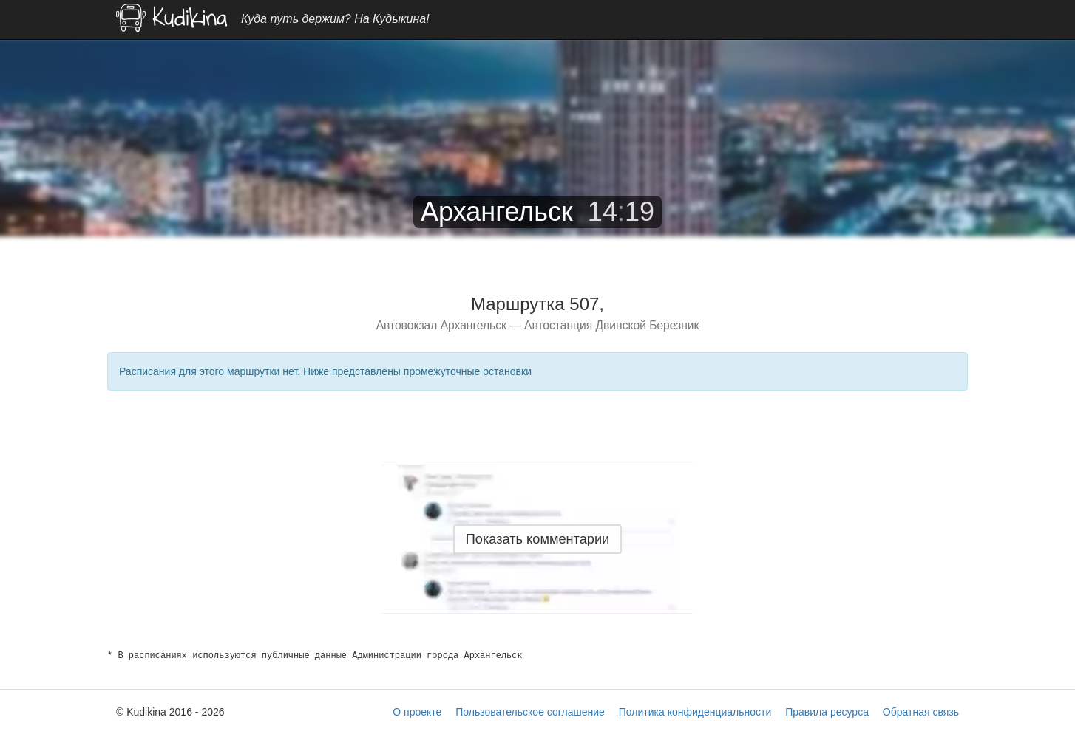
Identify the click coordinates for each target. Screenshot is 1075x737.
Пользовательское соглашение (530, 712)
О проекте (417, 712)
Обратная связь (921, 712)
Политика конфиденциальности (695, 712)
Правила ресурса (827, 712)
